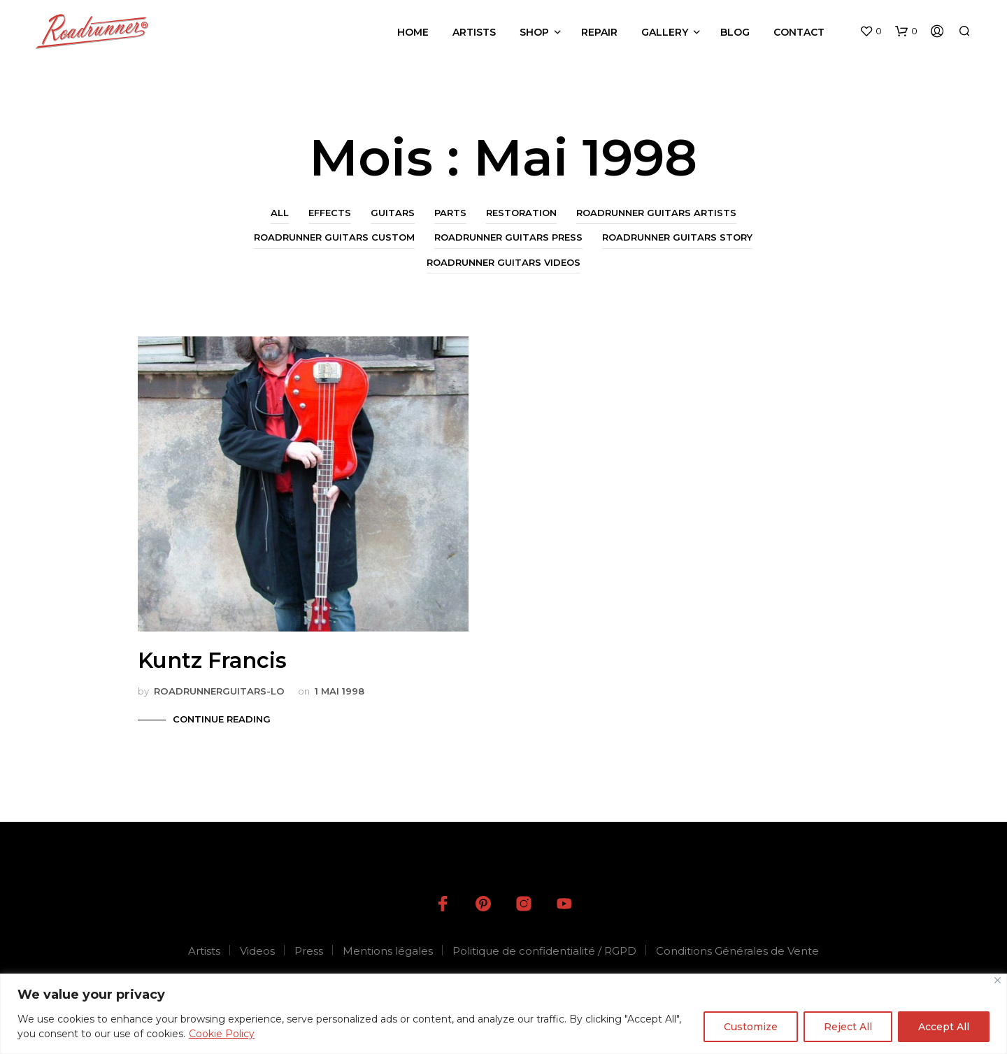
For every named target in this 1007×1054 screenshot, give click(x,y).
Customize (751, 1026)
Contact (798, 32)
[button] (870, 31)
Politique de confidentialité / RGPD (544, 950)
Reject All (848, 1026)
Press (308, 950)
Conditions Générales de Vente (737, 950)
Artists (474, 32)
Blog (735, 32)
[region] (503, 1014)
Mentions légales (388, 950)
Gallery (664, 32)
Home (413, 32)
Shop (534, 32)
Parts (450, 212)
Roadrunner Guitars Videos (503, 262)
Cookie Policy (222, 1033)
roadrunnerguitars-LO (219, 691)
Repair (599, 32)
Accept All (943, 1026)
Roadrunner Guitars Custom (334, 237)
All (280, 212)
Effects (329, 212)
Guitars (393, 212)
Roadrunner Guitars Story (677, 237)
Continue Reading (222, 719)
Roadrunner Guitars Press (508, 237)
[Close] (997, 980)
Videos (257, 950)
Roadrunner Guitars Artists (656, 212)
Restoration (521, 212)
